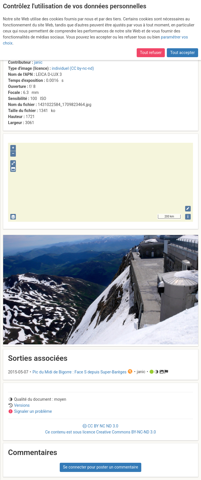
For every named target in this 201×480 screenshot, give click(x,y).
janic (38, 62)
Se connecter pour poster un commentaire (100, 467)
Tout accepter (182, 52)
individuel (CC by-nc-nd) (73, 68)
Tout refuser (150, 52)
